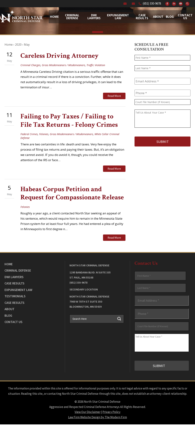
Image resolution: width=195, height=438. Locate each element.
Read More (114, 96)
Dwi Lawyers (93, 16)
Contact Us (185, 16)
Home (54, 17)
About (158, 17)
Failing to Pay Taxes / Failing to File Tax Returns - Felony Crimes (69, 120)
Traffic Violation (96, 65)
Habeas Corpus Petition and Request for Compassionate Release (72, 193)
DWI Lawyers (14, 277)
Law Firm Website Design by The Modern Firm (97, 417)
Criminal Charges (30, 65)
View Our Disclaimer (87, 412)
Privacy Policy (111, 412)
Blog (170, 17)
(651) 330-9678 (152, 3)
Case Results (142, 16)
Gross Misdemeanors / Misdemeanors (63, 65)
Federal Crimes (29, 134)
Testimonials (15, 296)
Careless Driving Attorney (59, 55)
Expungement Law (118, 16)
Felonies (43, 134)
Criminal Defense (72, 16)
